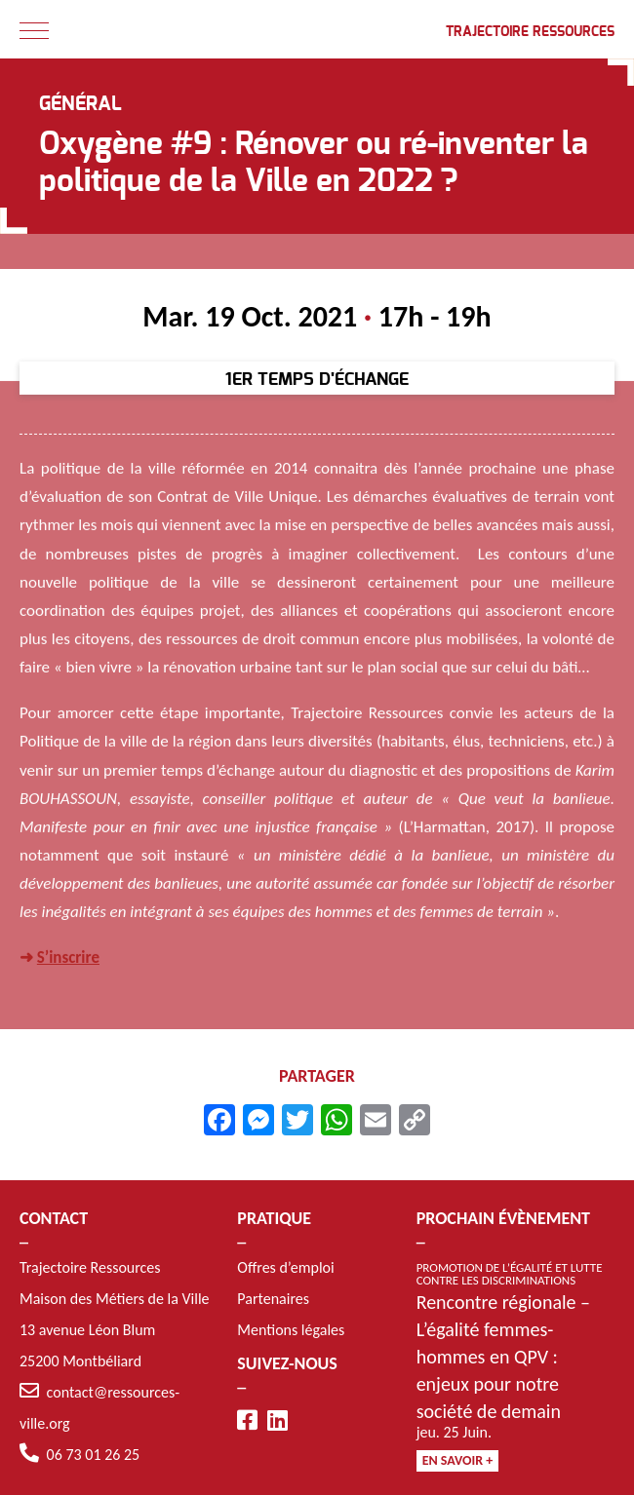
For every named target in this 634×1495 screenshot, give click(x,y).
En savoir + (458, 1460)
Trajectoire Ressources (530, 32)
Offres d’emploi (285, 1267)
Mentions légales (290, 1330)
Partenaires (273, 1298)
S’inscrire (68, 960)
